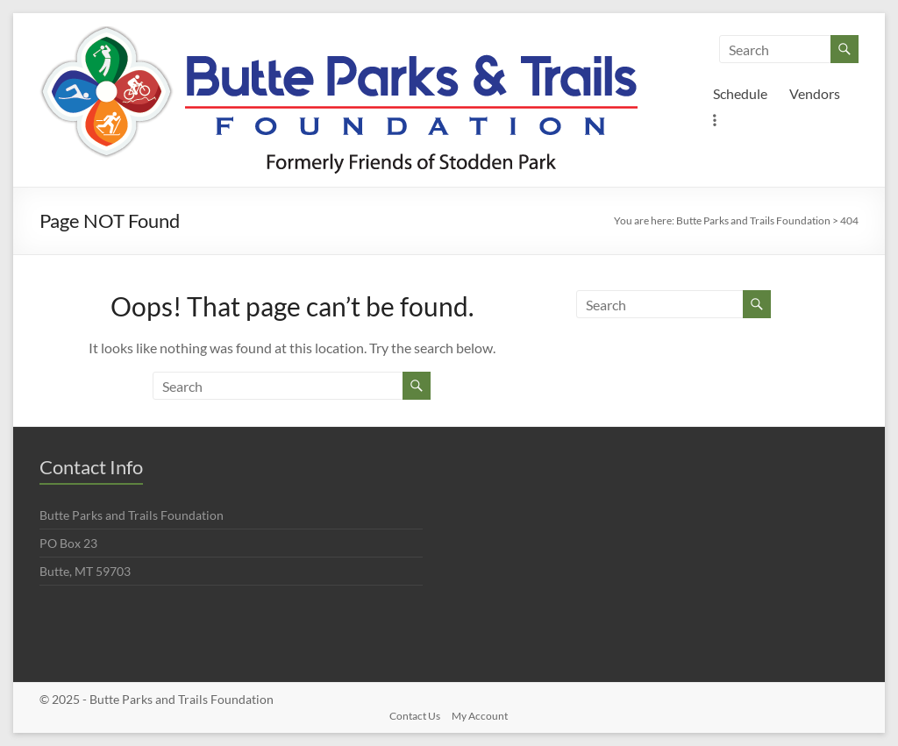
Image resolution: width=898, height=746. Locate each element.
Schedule (740, 93)
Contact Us (414, 715)
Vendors (814, 93)
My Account (480, 715)
